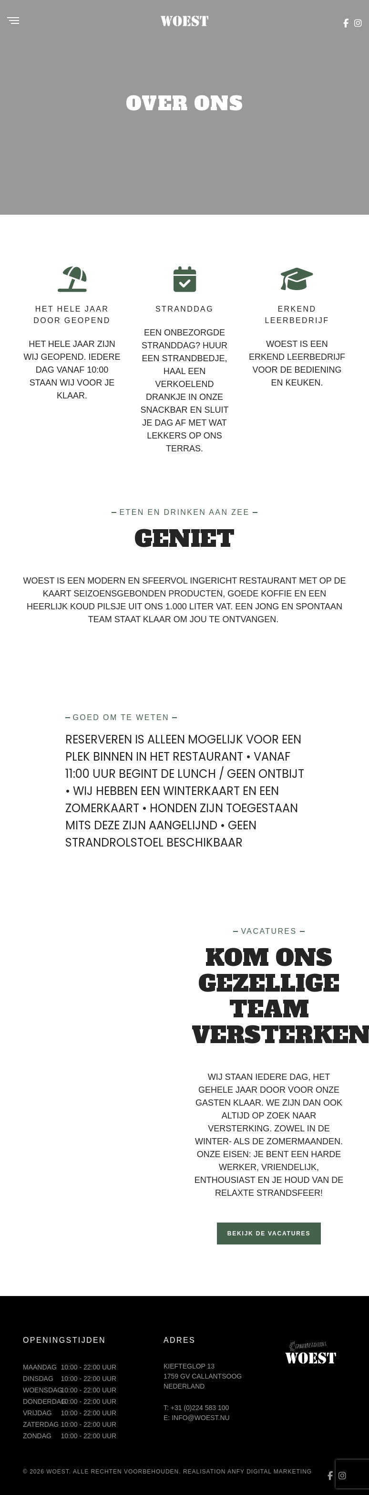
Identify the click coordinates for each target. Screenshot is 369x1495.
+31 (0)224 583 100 (200, 1407)
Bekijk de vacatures (268, 1233)
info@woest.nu (201, 1418)
